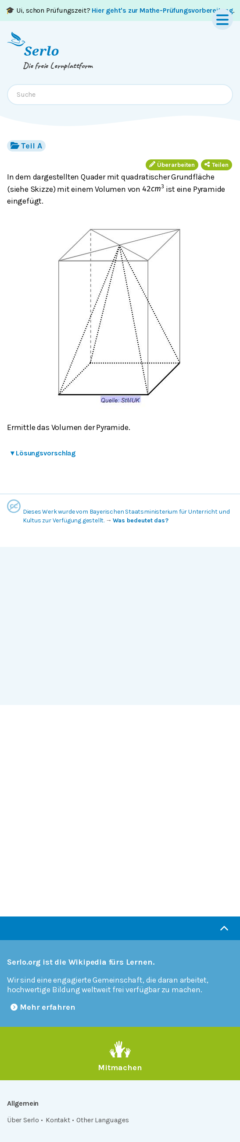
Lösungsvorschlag (43, 453)
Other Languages (102, 1120)
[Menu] (222, 19)
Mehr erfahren (43, 1007)
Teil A (26, 146)
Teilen (216, 165)
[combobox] (120, 94)
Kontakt (58, 1120)
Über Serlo (23, 1120)
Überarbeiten (172, 165)
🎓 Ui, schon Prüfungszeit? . (120, 10)
